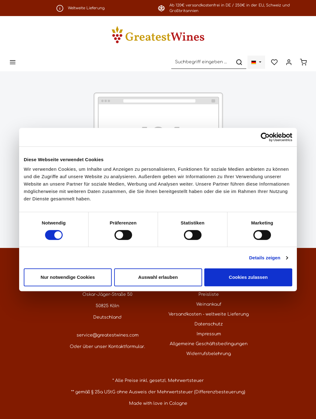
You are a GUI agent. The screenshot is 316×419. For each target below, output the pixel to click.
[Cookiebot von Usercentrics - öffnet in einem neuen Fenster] (265, 137)
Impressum (209, 334)
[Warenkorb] (303, 62)
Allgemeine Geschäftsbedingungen (208, 343)
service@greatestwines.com (108, 335)
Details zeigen (264, 257)
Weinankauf (208, 304)
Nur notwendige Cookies (68, 277)
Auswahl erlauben (158, 277)
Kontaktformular (126, 346)
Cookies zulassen (248, 277)
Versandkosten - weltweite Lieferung (208, 314)
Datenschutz (208, 324)
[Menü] (12, 62)
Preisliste (208, 294)
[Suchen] (239, 62)
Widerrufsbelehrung (208, 353)
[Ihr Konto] (288, 62)
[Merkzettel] (274, 62)
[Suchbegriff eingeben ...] (201, 62)
